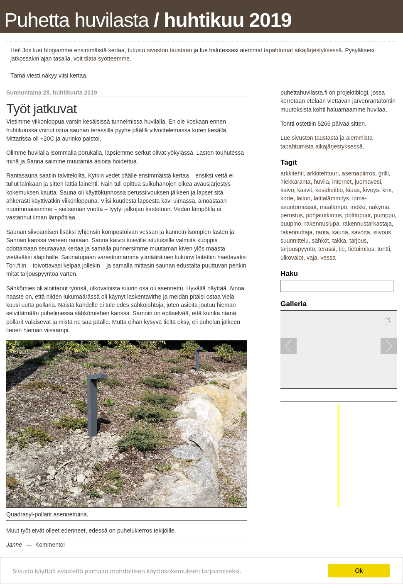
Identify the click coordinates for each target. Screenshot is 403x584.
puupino (290, 223)
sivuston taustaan (169, 50)
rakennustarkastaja (366, 223)
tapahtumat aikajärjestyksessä (303, 50)
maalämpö (333, 207)
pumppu (384, 215)
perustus (291, 215)
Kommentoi (50, 544)
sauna (340, 232)
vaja (312, 257)
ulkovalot (291, 257)
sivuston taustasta (315, 137)
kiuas (353, 190)
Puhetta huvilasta (76, 20)
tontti (383, 249)
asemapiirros (358, 173)
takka (339, 240)
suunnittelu (294, 240)
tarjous (358, 240)
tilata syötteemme (107, 58)
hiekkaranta (295, 181)
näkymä (379, 207)
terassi (326, 249)
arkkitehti (292, 173)
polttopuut (358, 215)
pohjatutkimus (324, 215)
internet (342, 181)
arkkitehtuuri (323, 173)
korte (286, 198)
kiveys (371, 190)
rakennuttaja (296, 232)
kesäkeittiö (329, 190)
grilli (383, 173)
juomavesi (368, 181)
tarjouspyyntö (297, 249)
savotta (360, 232)
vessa (328, 257)
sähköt (320, 240)
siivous (382, 232)
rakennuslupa (322, 223)
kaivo (287, 190)
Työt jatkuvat (41, 108)
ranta (322, 232)
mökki (358, 207)
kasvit (304, 190)
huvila (321, 181)
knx (386, 190)
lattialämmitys (331, 198)
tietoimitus (361, 249)
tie (342, 249)
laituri (303, 198)
